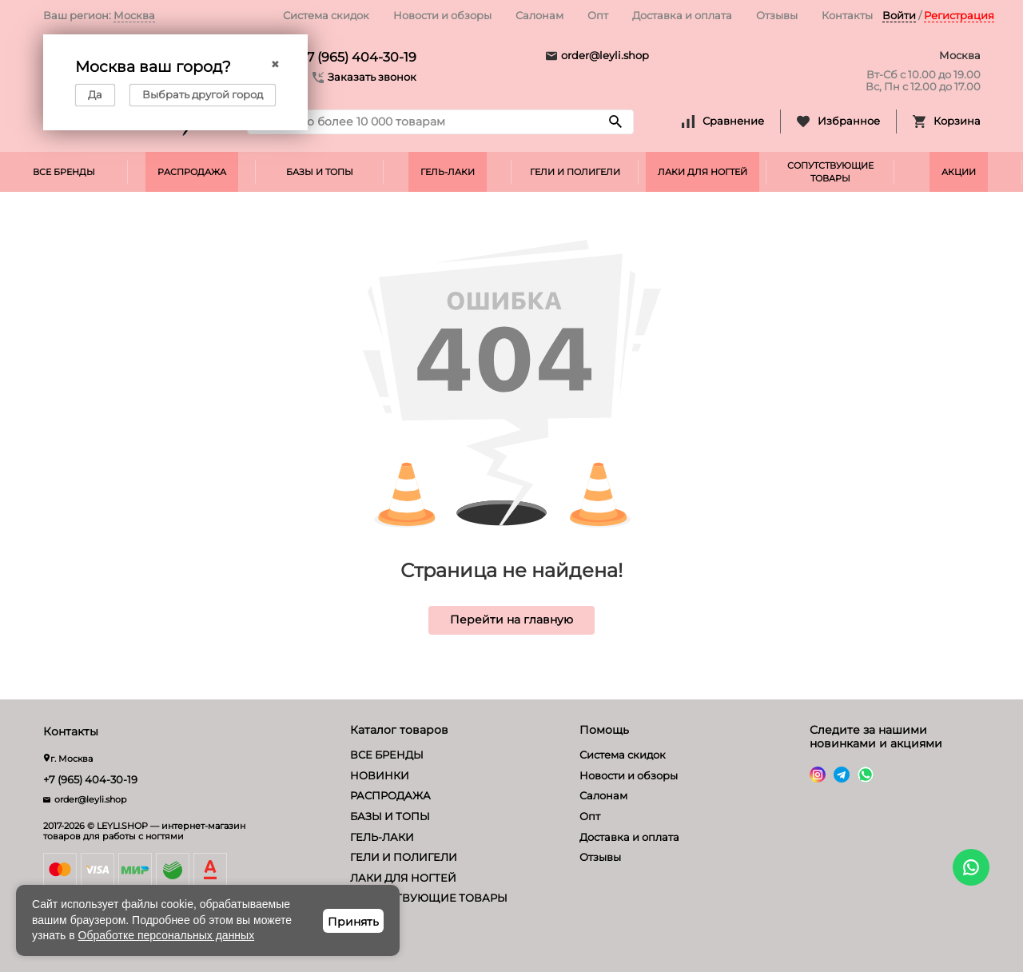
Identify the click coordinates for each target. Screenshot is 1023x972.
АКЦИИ (958, 171)
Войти (899, 15)
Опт (597, 15)
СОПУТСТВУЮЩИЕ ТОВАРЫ (830, 172)
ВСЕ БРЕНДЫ (64, 171)
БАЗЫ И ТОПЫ (319, 171)
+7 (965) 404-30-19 (358, 57)
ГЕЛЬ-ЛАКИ (447, 171)
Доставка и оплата (682, 15)
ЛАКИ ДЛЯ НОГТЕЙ (702, 171)
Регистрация (959, 15)
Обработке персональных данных (166, 935)
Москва (134, 15)
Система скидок (326, 15)
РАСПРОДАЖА (191, 171)
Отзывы (777, 15)
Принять (353, 921)
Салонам (539, 15)
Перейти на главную (511, 619)
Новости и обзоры (442, 15)
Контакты (847, 15)
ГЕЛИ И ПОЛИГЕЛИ (575, 171)
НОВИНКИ (379, 775)
